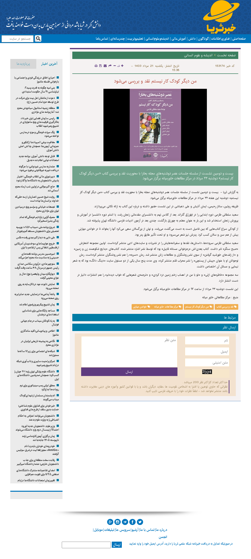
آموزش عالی (179, 38)
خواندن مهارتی (141, 307)
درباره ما (161, 530)
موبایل (98, 530)
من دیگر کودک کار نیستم (198, 307)
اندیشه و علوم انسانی (157, 38)
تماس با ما (102, 38)
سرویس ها (123, 530)
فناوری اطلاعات (220, 38)
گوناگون (203, 38)
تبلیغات (109, 530)
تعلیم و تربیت (135, 38)
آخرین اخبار (49, 64)
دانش (192, 38)
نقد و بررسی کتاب (226, 307)
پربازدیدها (23, 64)
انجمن (163, 537)
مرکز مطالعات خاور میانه (167, 307)
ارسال (117, 545)
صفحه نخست (226, 55)
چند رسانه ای (117, 38)
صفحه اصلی (239, 38)
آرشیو (135, 530)
